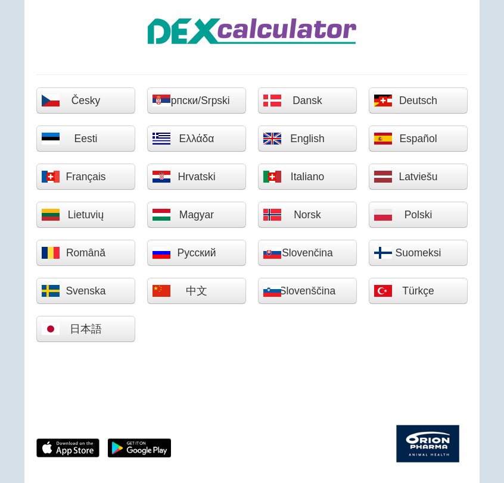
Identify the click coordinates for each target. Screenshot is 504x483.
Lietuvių (72, 214)
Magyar (183, 214)
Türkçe (404, 290)
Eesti (69, 138)
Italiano (293, 176)
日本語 (71, 328)
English (294, 138)
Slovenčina (298, 252)
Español (405, 138)
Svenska (73, 290)
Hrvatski (184, 176)
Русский (184, 252)
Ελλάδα (183, 138)
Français (73, 176)
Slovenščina (299, 290)
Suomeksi (407, 252)
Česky (70, 100)
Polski (403, 214)
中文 (179, 290)
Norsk (292, 214)
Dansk (292, 100)
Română (73, 252)
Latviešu (406, 176)
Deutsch (405, 100)
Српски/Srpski (191, 100)
